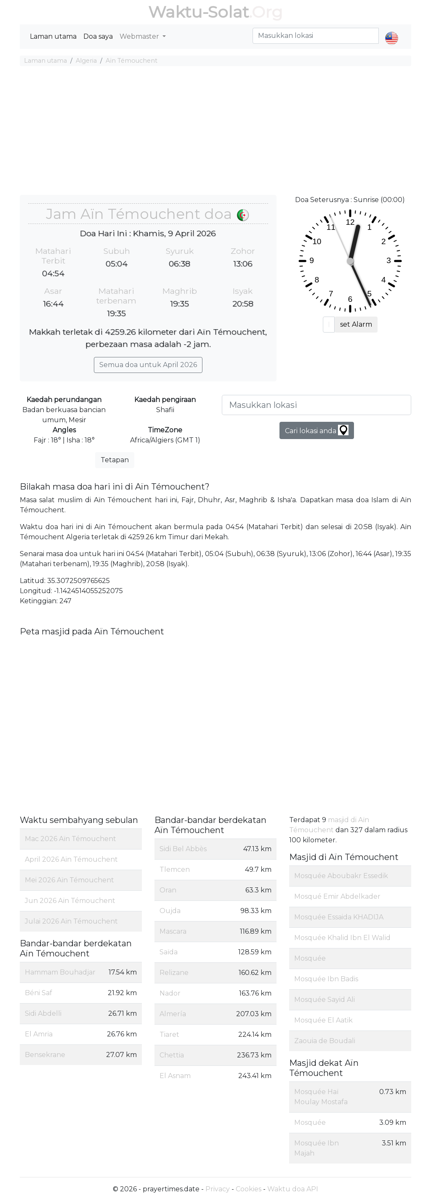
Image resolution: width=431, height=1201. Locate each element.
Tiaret (169, 1035)
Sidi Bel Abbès (183, 849)
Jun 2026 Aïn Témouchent (70, 901)
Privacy (217, 1189)
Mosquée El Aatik (323, 1020)
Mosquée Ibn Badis (326, 979)
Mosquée (310, 958)
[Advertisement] (215, 132)
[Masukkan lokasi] (316, 405)
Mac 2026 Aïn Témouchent (70, 839)
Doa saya (98, 36)
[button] (391, 31)
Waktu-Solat (198, 12)
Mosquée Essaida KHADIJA (338, 917)
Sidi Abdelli (43, 1013)
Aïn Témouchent (131, 60)
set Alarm (356, 324)
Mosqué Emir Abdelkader (337, 896)
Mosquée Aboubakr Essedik (341, 876)
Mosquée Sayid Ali (324, 1000)
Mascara (173, 931)
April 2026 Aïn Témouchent (71, 859)
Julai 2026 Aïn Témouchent (71, 921)
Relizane (174, 973)
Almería (173, 1014)
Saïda (169, 952)
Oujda (170, 911)
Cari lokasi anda (317, 430)
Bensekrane (45, 1055)
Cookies (248, 1189)
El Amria (39, 1034)
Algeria (86, 60)
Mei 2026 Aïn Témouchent (69, 880)
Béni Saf (38, 993)
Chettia (172, 1055)
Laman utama (53, 36)
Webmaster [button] (140, 36)
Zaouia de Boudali (324, 1041)
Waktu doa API (292, 1189)
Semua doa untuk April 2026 (148, 365)
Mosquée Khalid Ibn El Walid (342, 938)
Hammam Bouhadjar (60, 972)
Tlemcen (175, 869)
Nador (170, 993)
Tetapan (115, 460)
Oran (168, 890)
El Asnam (175, 1076)
